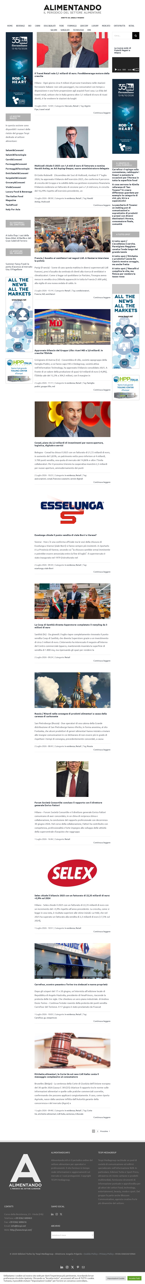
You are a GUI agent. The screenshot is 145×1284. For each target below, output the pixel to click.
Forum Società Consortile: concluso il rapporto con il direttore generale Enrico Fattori (68, 804)
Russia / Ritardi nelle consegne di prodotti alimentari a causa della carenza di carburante (71, 715)
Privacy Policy (106, 1253)
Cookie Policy (91, 1253)
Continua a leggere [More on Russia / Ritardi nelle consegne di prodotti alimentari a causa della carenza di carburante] (101, 749)
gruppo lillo (46, 386)
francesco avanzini (61, 478)
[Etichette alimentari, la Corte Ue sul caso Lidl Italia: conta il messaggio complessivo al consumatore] (72, 1050)
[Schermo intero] (137, 69)
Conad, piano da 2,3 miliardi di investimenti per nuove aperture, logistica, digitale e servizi (69, 444)
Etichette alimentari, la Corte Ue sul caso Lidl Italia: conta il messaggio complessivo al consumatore (67, 1075)
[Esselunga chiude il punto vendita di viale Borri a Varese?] (72, 511)
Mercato (68, 106)
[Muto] (133, 69)
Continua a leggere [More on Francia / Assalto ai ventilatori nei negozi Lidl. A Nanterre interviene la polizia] (101, 297)
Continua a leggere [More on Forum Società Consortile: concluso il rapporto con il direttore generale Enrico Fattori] (101, 842)
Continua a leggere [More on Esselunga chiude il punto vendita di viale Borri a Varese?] (101, 571)
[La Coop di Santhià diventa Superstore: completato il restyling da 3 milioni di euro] (72, 601)
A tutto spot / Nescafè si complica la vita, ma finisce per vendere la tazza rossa (125, 272)
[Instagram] (57, 1214)
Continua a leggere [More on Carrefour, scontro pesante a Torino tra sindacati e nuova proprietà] (101, 1021)
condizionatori (82, 290)
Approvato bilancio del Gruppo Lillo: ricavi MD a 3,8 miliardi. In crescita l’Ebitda (69, 351)
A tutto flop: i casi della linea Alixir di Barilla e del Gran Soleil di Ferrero (18, 238)
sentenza (70, 1114)
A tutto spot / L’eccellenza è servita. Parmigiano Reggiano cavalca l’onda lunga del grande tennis (125, 246)
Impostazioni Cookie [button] (115, 1278)
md (53, 386)
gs (45, 1017)
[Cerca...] (122, 35)
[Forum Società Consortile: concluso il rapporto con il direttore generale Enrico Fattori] (72, 779)
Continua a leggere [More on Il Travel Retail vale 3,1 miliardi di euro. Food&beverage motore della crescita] (101, 112)
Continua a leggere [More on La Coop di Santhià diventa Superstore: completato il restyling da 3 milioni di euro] (101, 660)
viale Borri (48, 568)
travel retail (44, 109)
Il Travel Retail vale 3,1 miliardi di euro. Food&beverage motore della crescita (72, 74)
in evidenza (70, 198)
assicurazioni (40, 478)
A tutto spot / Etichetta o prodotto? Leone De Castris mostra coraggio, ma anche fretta (125, 260)
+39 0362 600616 (17, 1221)
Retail (75, 106)
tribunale (79, 1114)
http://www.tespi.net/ (21, 1229)
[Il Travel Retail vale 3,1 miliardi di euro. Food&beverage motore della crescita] (72, 50)
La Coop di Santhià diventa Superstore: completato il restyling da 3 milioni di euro (71, 626)
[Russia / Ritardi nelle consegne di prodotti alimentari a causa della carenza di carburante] (72, 690)
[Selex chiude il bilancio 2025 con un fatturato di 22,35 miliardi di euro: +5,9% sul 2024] (72, 872)
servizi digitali (76, 478)
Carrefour (39, 1017)
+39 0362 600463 (23, 1217)
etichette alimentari (47, 1114)
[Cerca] (135, 35)
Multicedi (45, 201)
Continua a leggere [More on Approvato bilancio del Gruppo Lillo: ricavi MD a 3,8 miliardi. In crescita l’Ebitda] (101, 389)
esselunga (39, 568)
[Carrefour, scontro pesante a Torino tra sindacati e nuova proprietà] (72, 961)
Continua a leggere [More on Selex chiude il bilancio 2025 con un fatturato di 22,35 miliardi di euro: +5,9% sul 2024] (101, 931)
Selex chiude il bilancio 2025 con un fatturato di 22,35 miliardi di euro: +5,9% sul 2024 (72, 897)
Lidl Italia (61, 1114)
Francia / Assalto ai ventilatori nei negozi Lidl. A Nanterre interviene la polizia (72, 259)
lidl (43, 294)
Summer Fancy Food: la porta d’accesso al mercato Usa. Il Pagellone (19, 266)
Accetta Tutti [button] (134, 1278)
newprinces (52, 1017)
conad (49, 478)
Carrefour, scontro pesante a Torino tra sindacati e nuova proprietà (71, 984)
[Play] (115, 69)
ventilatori (50, 294)
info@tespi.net (18, 1225)
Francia (38, 294)
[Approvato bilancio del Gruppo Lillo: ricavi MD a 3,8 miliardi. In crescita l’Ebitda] (72, 327)
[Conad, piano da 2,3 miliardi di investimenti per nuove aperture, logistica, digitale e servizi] (72, 419)
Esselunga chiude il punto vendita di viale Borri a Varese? (65, 534)
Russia (90, 746)
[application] (125, 64)
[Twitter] (61, 1214)
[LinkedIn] (52, 1214)
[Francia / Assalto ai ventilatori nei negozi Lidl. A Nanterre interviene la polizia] (72, 234)
